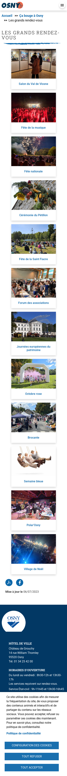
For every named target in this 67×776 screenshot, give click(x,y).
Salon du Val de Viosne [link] (33, 84)
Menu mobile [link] (62, 5)
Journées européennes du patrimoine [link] (33, 348)
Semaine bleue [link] (33, 481)
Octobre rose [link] (33, 394)
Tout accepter (32, 767)
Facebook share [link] (19, 582)
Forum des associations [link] (33, 303)
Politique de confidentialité (23, 733)
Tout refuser (32, 756)
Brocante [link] (33, 437)
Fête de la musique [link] (33, 127)
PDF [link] (9, 582)
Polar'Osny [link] (33, 525)
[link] (28, 5)
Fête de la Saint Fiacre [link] (33, 259)
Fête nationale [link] (33, 171)
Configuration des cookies (32, 745)
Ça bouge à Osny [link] (31, 16)
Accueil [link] (7, 16)
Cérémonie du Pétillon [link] (33, 215)
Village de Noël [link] (33, 569)
